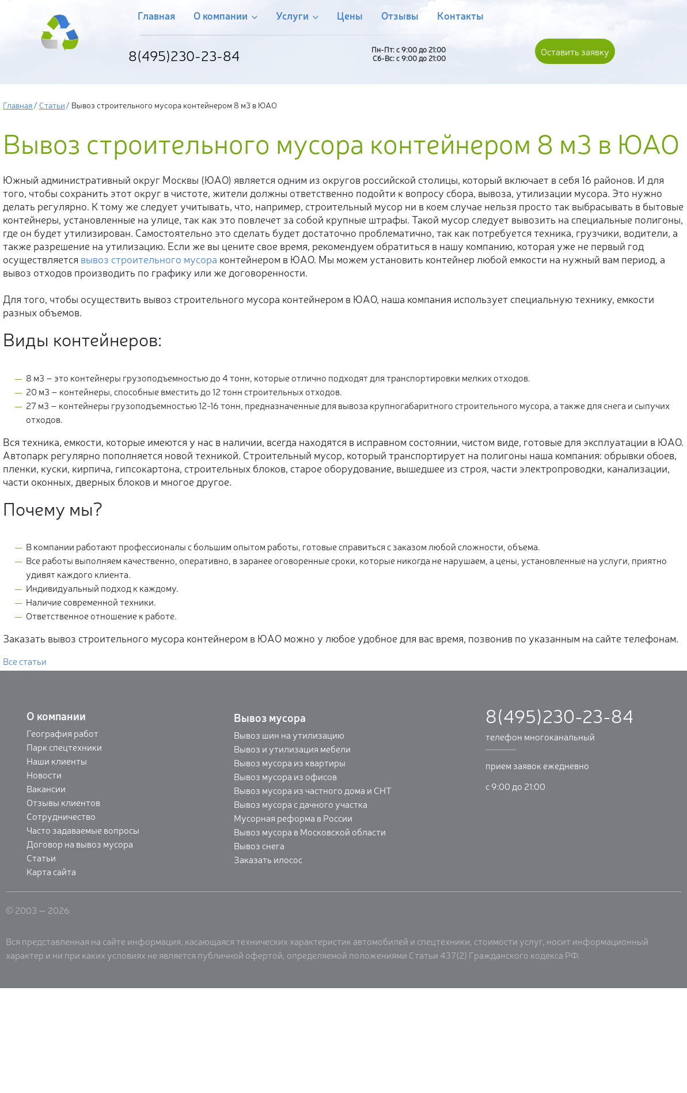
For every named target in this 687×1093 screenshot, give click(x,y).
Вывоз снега (259, 845)
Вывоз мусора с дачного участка (300, 803)
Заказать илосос (268, 859)
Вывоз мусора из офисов (285, 776)
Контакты (460, 15)
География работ (62, 733)
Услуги (297, 16)
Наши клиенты (56, 760)
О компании (225, 16)
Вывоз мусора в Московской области (310, 831)
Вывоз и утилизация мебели (292, 748)
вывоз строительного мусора (149, 259)
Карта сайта (51, 871)
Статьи (52, 104)
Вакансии (46, 788)
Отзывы (400, 15)
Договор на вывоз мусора (79, 843)
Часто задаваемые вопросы (82, 829)
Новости (44, 774)
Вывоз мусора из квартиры (290, 762)
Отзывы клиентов (63, 802)
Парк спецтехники (64, 746)
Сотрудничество (61, 816)
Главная (156, 15)
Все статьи (25, 661)
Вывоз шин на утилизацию (289, 734)
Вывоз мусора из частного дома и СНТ (313, 790)
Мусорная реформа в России (293, 817)
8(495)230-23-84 (184, 55)
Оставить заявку (575, 51)
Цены (350, 15)
